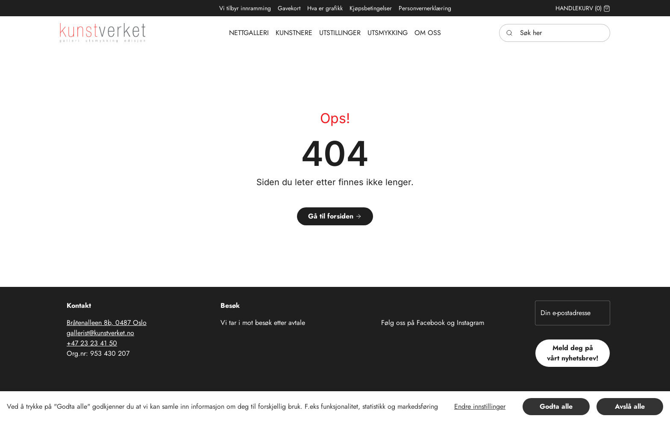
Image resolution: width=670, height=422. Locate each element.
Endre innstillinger (479, 406)
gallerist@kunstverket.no (100, 333)
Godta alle (556, 406)
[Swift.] (102, 32)
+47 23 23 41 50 (92, 343)
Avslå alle (630, 406)
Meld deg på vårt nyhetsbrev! (573, 353)
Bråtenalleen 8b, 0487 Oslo (107, 323)
